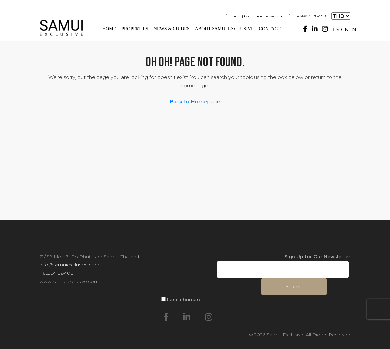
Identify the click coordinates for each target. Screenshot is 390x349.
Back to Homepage (195, 101)
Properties (134, 28)
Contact (270, 28)
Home (109, 28)
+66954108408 (311, 16)
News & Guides (172, 28)
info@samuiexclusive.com (259, 16)
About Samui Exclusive (224, 28)
